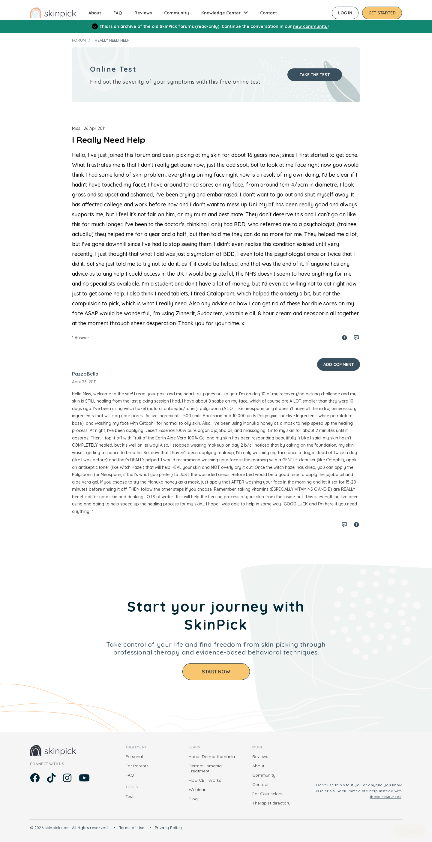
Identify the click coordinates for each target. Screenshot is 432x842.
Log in (345, 13)
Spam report (344, 337)
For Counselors (267, 793)
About (94, 13)
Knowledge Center (221, 13)
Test (129, 796)
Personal (134, 756)
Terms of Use (132, 827)
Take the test (315, 74)
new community (310, 26)
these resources (385, 796)
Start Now (216, 672)
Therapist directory (271, 803)
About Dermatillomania (212, 756)
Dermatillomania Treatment (205, 768)
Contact (268, 13)
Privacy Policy (168, 827)
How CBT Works (205, 780)
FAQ (117, 13)
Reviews (143, 13)
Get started (382, 13)
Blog (193, 799)
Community (176, 13)
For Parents (136, 766)
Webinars (198, 789)
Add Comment (338, 364)
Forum (79, 40)
